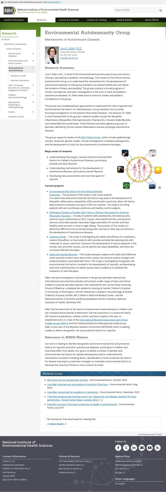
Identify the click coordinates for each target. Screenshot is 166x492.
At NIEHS (5, 39)
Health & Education (14, 19)
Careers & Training (97, 19)
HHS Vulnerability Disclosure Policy (75, 461)
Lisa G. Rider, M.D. (71, 48)
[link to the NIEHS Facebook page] (118, 448)
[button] (33, 53)
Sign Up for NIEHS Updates (14, 479)
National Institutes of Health (129, 465)
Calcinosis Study (57, 236)
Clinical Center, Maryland (14, 54)
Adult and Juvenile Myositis (63, 254)
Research (41, 19)
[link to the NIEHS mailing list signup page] (142, 448)
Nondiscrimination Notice (71, 465)
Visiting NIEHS (8, 476)
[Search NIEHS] (138, 10)
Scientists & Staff (18, 75)
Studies (11, 112)
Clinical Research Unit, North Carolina (18, 61)
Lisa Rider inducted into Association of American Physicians (77, 384)
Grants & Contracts (69, 19)
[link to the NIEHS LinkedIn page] (134, 448)
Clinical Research (13, 48)
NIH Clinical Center (91, 137)
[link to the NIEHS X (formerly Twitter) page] (126, 448)
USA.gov (120, 472)
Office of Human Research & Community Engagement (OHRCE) (19, 88)
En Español (120, 483)
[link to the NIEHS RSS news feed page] (157, 448)
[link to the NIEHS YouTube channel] (150, 448)
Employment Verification (13, 465)
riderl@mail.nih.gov (69, 57)
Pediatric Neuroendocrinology (17, 96)
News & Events (124, 19)
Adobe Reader (58, 423)
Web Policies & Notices (70, 468)
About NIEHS (152, 19)
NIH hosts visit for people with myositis (67, 380)
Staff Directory (8, 472)
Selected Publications (19, 80)
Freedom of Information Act (16, 468)
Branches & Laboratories (15, 44)
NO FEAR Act (122, 468)
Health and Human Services (128, 461)
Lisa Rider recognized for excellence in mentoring (72, 392)
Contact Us (8, 461)
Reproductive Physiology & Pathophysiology (15, 105)
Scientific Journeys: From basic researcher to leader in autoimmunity (82, 404)
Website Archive (67, 472)
